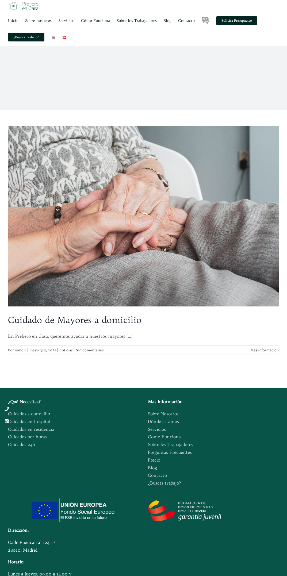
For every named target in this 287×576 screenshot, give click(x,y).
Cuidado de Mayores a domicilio (74, 319)
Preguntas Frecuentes (170, 452)
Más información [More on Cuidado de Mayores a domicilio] (264, 350)
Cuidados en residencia (31, 429)
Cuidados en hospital (29, 421)
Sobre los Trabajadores (170, 444)
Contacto (157, 475)
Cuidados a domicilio (29, 413)
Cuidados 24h (21, 444)
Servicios (157, 429)
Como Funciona (164, 436)
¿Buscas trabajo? (164, 483)
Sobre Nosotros (163, 413)
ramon (20, 350)
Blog (152, 467)
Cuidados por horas (27, 436)
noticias (65, 350)
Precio (154, 460)
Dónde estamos (163, 421)
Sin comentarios (90, 350)
